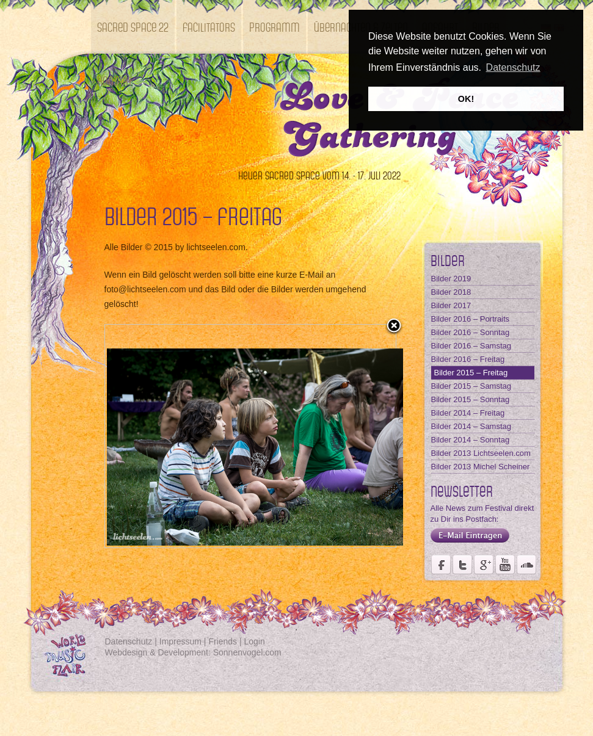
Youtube (505, 564)
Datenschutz (129, 641)
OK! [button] (466, 99)
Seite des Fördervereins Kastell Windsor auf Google (483, 564)
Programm (274, 26)
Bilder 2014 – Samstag (471, 426)
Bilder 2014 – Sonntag (470, 439)
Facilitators (209, 26)
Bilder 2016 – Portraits (470, 318)
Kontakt (114, 80)
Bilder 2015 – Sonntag (470, 399)
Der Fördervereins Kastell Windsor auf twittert (462, 564)
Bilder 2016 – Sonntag (470, 332)
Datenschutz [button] (513, 67)
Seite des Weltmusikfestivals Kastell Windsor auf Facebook (441, 564)
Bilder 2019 (451, 278)
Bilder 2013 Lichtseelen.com (481, 453)
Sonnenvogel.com (247, 652)
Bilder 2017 (451, 305)
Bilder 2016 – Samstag (471, 345)
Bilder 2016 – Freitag (468, 359)
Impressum (180, 641)
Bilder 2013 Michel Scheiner (480, 466)
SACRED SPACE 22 (133, 26)
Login (254, 641)
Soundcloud (526, 564)
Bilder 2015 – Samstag (471, 386)
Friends (222, 641)
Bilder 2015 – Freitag (471, 372)
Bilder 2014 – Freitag (468, 412)
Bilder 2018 (451, 292)
